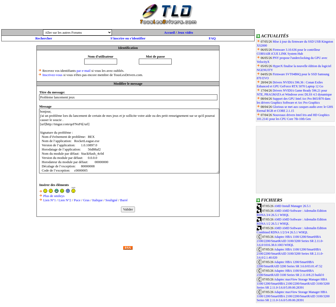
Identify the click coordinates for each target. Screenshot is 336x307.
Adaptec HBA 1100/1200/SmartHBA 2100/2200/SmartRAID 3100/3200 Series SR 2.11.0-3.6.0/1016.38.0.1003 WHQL (290, 241)
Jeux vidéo (185, 32)
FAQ (212, 38)
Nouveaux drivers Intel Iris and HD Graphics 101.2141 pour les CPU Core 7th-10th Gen (293, 117)
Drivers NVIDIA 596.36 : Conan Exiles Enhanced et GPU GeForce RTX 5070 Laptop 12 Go (290, 84)
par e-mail (84, 71)
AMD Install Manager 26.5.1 (292, 206)
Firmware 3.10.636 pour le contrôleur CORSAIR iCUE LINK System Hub (288, 52)
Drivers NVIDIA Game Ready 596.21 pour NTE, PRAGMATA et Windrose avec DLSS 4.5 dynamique (294, 92)
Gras (86, 200)
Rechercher (43, 38)
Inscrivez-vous (52, 75)
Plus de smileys (54, 196)
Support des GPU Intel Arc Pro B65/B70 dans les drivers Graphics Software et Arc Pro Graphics (293, 100)
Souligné (111, 200)
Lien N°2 (65, 200)
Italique (97, 200)
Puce (77, 200)
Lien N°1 (49, 200)
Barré (124, 200)
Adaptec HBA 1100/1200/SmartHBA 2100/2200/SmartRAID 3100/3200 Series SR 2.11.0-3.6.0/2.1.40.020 (290, 254)
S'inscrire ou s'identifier (128, 38)
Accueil (169, 32)
